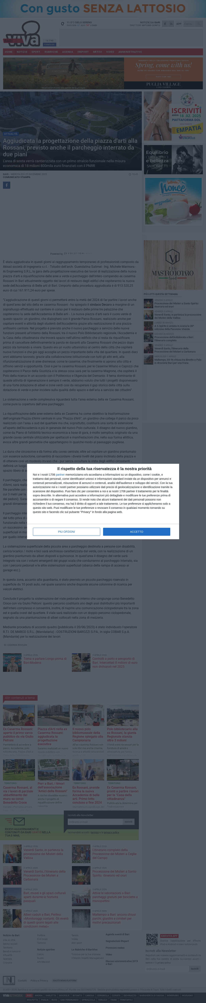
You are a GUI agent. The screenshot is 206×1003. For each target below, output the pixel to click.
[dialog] (103, 501)
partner (60, 474)
